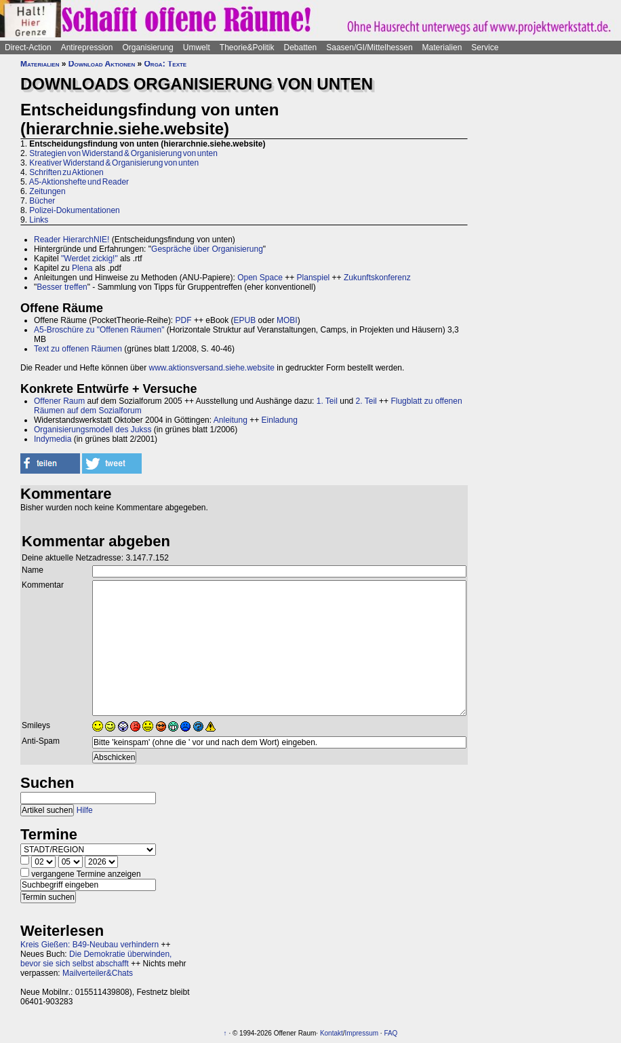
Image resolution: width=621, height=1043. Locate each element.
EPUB (245, 320)
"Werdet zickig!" (89, 258)
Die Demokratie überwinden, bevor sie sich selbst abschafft (96, 958)
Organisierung (147, 47)
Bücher (42, 201)
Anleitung (230, 420)
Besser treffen (62, 287)
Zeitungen (47, 191)
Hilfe (85, 810)
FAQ (390, 1033)
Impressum (361, 1033)
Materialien (442, 47)
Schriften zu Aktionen (66, 172)
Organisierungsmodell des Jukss (92, 429)
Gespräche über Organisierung (207, 249)
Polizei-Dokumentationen (74, 210)
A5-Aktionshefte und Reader (79, 182)
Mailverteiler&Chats (97, 973)
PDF (184, 320)
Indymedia (52, 439)
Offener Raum (59, 401)
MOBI (287, 320)
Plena (82, 268)
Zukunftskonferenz (377, 277)
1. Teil (327, 401)
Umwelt (196, 47)
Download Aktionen (101, 64)
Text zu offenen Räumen (78, 349)
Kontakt (331, 1033)
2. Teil (366, 401)
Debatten (300, 47)
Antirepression (87, 47)
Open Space (260, 277)
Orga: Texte (165, 64)
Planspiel (313, 277)
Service (484, 47)
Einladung (280, 420)
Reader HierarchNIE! (71, 239)
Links (38, 220)
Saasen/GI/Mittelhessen (369, 47)
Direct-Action (28, 47)
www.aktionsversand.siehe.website (211, 368)
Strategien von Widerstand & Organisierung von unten (123, 153)
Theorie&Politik (247, 47)
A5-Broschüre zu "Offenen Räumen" (99, 330)
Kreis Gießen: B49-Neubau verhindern (89, 944)
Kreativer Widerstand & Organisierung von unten (114, 163)
